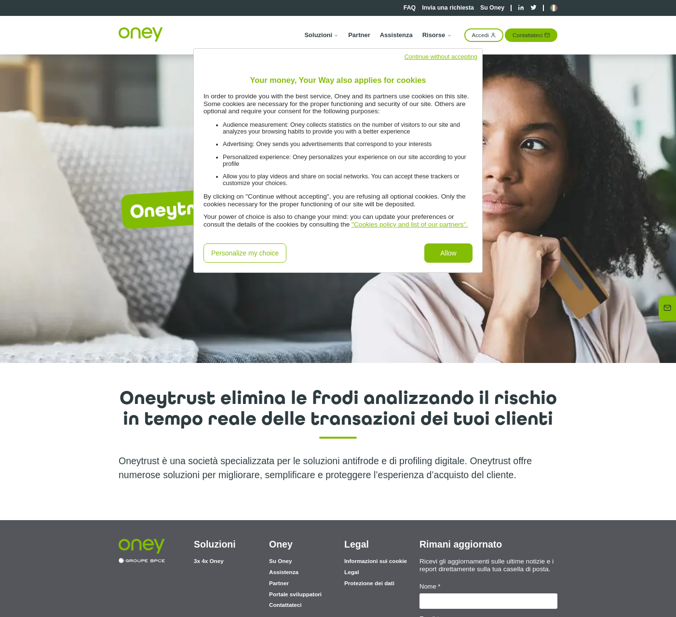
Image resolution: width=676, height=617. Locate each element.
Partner (359, 35)
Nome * (429, 586)
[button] (553, 8)
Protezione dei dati (369, 583)
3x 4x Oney (209, 561)
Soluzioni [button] (321, 35)
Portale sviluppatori (295, 594)
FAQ (410, 7)
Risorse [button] (437, 35)
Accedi (484, 35)
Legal (351, 572)
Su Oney (492, 7)
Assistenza (396, 35)
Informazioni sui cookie (375, 561)
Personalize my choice (245, 253)
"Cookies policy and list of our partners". (410, 224)
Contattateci (531, 35)
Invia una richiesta (448, 7)
